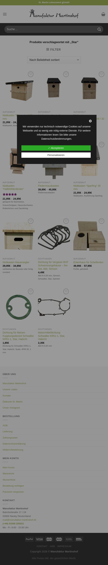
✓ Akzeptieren (56, 148)
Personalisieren (56, 155)
